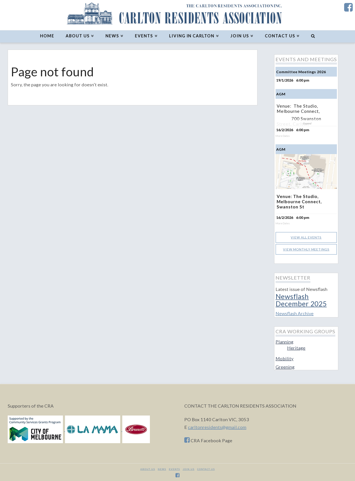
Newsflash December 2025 (301, 298)
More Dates (283, 136)
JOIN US (188, 467)
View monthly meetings (306, 248)
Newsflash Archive (295, 312)
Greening (285, 365)
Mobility (284, 357)
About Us (147, 467)
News (162, 467)
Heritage (296, 346)
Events (174, 467)
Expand (307, 123)
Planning (284, 340)
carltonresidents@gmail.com (217, 426)
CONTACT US (206, 467)
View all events (306, 236)
